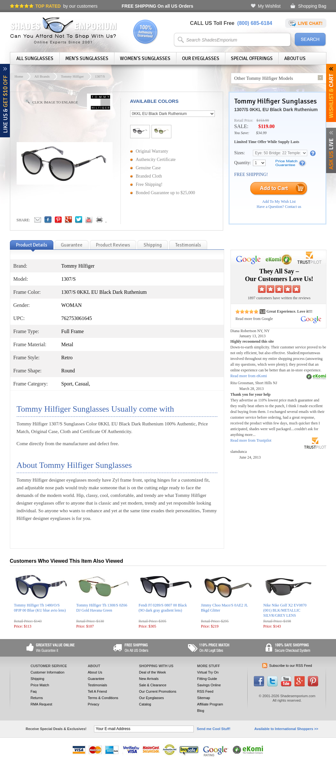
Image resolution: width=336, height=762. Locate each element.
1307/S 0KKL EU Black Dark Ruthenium (276, 109)
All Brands (42, 76)
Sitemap (203, 698)
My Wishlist (269, 6)
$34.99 (261, 133)
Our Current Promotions (157, 691)
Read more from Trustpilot (251, 440)
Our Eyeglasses (200, 58)
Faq (34, 691)
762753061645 (76, 318)
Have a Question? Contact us (279, 206)
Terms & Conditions (103, 698)
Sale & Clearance (153, 685)
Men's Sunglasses (86, 58)
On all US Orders (157, 6)
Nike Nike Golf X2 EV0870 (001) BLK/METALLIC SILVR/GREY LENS (285, 610)
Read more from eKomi (249, 376)
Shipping (37, 679)
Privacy (93, 704)
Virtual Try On (208, 672)
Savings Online (209, 685)
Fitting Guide (207, 679)
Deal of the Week (152, 672)
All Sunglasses (34, 58)
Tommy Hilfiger (72, 76)
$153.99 (262, 120)
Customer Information (48, 672)
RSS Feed (205, 691)
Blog (200, 710)
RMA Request (41, 704)
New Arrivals (149, 679)
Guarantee (96, 679)
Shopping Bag (312, 6)
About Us (295, 58)
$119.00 (266, 126)
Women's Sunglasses (145, 58)
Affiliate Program (210, 704)
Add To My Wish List (279, 201)
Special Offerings (252, 58)
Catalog (145, 704)
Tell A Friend (97, 691)
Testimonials (97, 685)
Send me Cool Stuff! (214, 729)
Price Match (40, 685)
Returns (37, 698)
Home (19, 76)
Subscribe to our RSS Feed (290, 665)
